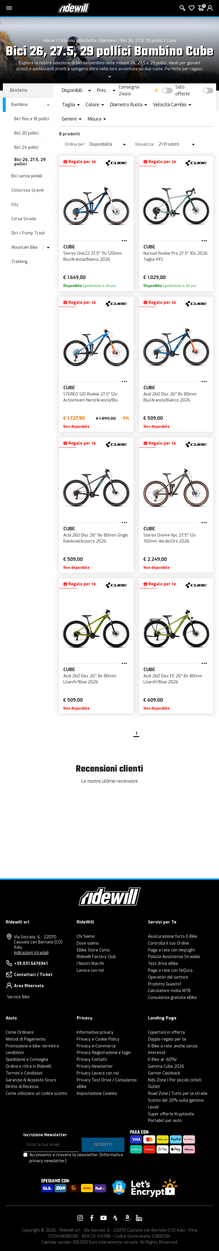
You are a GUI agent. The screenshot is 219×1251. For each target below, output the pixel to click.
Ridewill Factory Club (96, 956)
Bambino (108, 40)
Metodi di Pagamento (26, 1039)
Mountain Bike (24, 247)
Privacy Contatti (92, 1059)
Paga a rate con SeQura (170, 970)
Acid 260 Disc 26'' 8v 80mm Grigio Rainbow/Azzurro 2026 (95, 538)
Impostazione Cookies (97, 1093)
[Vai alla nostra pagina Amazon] (127, 1217)
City (15, 204)
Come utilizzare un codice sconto (36, 1093)
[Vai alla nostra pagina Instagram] (80, 1217)
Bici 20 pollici (26, 133)
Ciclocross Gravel (27, 190)
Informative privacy (95, 1032)
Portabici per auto (165, 1120)
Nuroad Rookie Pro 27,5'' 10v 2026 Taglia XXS (175, 256)
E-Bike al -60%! (162, 1059)
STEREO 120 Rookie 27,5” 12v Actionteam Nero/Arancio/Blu (90, 397)
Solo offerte (182, 90)
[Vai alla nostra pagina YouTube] (103, 1217)
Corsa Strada (23, 219)
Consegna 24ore (129, 90)
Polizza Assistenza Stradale (174, 956)
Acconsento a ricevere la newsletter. (76, 1158)
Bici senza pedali (26, 176)
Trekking (19, 261)
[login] (209, 8)
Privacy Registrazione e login (104, 1052)
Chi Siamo (86, 936)
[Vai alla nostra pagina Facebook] (91, 1217)
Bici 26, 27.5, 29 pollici (142, 40)
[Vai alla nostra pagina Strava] (115, 1217)
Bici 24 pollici (26, 147)
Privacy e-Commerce (96, 1046)
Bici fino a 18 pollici (31, 119)
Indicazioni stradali (31, 952)
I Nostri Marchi (90, 963)
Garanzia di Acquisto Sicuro (31, 1080)
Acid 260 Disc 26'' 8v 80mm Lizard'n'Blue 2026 (89, 679)
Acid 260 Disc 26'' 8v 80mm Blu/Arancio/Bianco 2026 (169, 397)
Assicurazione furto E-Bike (172, 936)
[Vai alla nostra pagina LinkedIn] (138, 1217)
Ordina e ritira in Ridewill (28, 1066)
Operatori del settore (168, 977)
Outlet (154, 1086)
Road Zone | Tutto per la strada (177, 1093)
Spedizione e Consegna (27, 1059)
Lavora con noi (90, 970)
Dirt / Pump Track (28, 233)
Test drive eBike (163, 963)
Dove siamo (88, 943)
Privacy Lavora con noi (98, 1073)
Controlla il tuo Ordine (168, 943)
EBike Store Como (93, 950)
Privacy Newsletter (95, 1066)
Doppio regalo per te (167, 1039)
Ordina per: (75, 144)
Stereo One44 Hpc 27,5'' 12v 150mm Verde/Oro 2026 (169, 538)
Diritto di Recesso (22, 1086)
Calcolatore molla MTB (169, 990)
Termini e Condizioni (24, 1073)
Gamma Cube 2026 (166, 1066)
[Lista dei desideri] (191, 8)
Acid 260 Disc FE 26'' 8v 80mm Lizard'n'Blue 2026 (172, 679)
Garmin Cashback (164, 1073)
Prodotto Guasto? (164, 984)
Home (49, 40)
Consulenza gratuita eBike (172, 997)
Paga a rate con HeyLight (171, 950)
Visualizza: (144, 144)
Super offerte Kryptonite (171, 1114)
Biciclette (87, 40)
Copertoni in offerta (166, 1032)
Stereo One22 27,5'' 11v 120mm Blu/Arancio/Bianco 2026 (92, 256)
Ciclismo (67, 40)
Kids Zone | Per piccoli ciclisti (174, 1080)
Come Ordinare (20, 1032)
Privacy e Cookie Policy (98, 1039)
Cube (171, 40)
